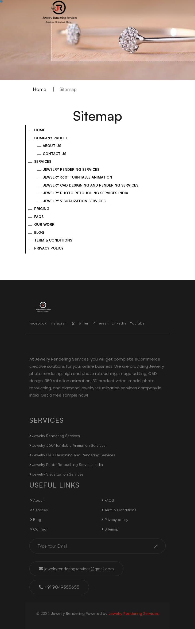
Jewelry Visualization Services (74, 201)
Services (42, 161)
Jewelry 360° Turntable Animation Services (67, 445)
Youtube (137, 323)
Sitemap (110, 529)
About (37, 500)
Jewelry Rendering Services (71, 169)
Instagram (59, 323)
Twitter (80, 323)
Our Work (44, 224)
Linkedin (119, 323)
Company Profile (51, 138)
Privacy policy (49, 248)
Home (39, 89)
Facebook (37, 323)
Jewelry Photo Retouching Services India (85, 193)
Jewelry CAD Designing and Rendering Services (90, 185)
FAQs (39, 217)
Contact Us (54, 154)
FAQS (108, 500)
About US (52, 146)
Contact (39, 529)
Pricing (41, 209)
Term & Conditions (53, 240)
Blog (39, 232)
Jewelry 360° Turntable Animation (77, 177)
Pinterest (100, 323)
